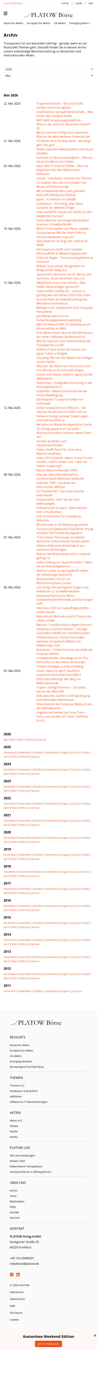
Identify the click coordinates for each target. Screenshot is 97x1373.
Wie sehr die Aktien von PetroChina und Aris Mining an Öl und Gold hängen (63, 368)
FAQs (13, 1207)
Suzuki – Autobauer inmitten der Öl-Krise (64, 178)
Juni (79, 752)
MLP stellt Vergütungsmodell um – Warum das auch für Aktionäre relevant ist (63, 124)
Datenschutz (17, 1299)
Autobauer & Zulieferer (24, 1091)
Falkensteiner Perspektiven (26, 1166)
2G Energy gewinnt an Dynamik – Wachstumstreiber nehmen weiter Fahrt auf (63, 433)
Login (78, 3)
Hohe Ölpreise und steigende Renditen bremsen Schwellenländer (62, 222)
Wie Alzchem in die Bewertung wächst (62, 525)
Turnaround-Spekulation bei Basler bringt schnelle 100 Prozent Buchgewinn (64, 531)
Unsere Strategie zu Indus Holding (59, 666)
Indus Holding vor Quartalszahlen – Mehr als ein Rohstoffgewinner (64, 564)
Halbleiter (16, 1096)
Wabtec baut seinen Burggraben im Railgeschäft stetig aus (60, 268)
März (21, 739)
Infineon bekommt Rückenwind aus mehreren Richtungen (60, 548)
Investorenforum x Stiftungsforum (30, 1172)
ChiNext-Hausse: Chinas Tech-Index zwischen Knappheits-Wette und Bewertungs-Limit (60, 641)
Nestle (14, 1131)
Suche (65, 3)
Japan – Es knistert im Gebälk (56, 199)
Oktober (38, 752)
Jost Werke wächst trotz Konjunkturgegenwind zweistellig (58, 318)
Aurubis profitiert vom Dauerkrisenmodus (51, 443)
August (65, 752)
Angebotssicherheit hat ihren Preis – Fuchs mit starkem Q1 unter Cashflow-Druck (62, 716)
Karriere (15, 1217)
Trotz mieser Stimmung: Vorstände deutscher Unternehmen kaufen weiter (63, 539)
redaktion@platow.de (24, 1264)
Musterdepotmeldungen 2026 (56, 470)
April (13, 739)
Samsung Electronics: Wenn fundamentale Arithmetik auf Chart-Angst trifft (64, 600)
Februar (31, 739)
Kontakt (14, 1212)
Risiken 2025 (17, 1161)
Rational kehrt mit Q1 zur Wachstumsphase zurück (53, 581)
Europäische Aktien (38, 23)
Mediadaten (17, 1201)
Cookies (14, 1319)
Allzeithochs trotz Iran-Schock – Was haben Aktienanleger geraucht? (61, 285)
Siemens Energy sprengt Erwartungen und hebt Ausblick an (62, 418)
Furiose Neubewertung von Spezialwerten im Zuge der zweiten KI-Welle (62, 241)
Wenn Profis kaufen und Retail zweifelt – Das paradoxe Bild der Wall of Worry (63, 231)
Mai (6, 739)
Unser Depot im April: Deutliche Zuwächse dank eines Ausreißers (58, 673)
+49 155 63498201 (22, 1258)
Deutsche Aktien (13, 23)
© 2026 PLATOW (19, 1285)
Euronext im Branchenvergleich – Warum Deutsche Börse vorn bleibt (64, 160)
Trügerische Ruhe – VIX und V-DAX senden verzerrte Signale (59, 106)
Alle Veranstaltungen (22, 1155)
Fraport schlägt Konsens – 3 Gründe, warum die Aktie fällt (61, 689)
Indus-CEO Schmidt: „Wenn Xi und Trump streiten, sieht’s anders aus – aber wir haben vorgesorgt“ (64, 462)
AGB (12, 1306)
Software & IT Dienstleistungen (28, 1102)
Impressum (17, 1292)
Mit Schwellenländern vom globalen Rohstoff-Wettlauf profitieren (60, 193)
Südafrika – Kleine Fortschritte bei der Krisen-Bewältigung (62, 393)
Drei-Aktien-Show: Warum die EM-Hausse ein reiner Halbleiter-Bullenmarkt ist (64, 335)
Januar (42, 739)
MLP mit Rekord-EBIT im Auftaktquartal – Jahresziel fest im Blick (64, 326)
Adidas (14, 1126)
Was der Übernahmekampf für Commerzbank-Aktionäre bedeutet (60, 477)
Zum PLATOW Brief (13, 3)
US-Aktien (60, 23)
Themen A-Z (17, 1085)
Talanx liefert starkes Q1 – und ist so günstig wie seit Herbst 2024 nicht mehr (63, 293)
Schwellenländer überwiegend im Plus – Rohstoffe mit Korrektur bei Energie (63, 660)
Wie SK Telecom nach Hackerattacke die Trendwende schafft (63, 343)
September (52, 752)
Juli (73, 752)
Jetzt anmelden (48, 1344)
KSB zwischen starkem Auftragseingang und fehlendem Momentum (63, 698)
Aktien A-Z (16, 1120)
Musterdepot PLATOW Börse (27, 1067)
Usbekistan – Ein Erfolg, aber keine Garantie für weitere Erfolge (59, 206)
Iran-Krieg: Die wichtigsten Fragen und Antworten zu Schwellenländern (62, 589)
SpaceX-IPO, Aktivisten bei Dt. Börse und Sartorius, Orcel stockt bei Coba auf (63, 276)
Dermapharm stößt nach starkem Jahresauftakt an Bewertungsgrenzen (61, 251)
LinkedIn (18, 1274)
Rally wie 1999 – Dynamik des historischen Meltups (56, 485)
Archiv (13, 1190)
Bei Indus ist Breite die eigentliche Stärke (64, 424)
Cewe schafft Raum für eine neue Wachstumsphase (58, 451)
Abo (91, 3)
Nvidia (14, 1137)
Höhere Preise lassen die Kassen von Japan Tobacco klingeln (61, 351)
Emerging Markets (80, 23)
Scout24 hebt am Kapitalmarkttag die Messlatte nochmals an (61, 301)
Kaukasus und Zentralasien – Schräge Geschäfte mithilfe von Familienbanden (63, 631)
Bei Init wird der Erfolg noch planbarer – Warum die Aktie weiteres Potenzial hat (63, 135)
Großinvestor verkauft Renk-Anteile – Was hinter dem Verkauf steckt (64, 114)
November (24, 752)
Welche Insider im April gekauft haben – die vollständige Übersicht (63, 573)
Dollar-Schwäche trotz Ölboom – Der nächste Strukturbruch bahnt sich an (61, 410)
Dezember (10, 752)
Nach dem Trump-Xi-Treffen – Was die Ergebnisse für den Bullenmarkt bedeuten (62, 170)
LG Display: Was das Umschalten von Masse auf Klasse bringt (61, 185)
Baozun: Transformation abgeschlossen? (64, 625)
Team (13, 1196)
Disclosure (16, 1312)
